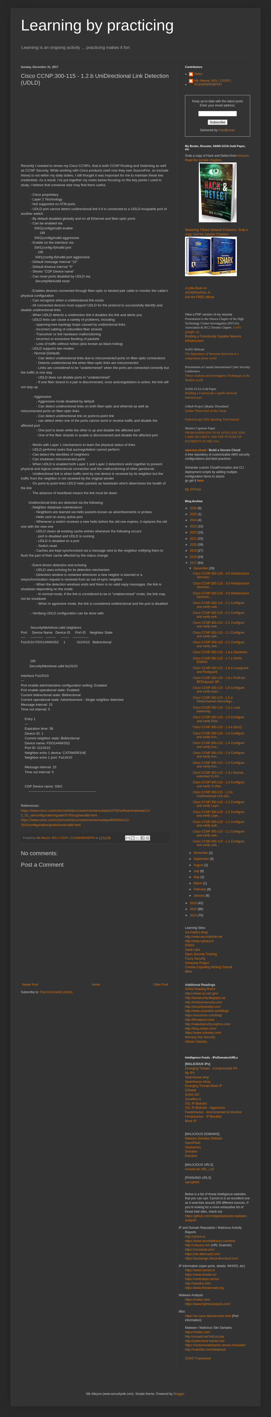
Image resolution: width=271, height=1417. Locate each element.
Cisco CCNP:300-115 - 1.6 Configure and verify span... (218, 689)
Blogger (179, 1394)
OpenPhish (192, 1143)
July (197, 871)
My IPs (190, 1073)
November (201, 853)
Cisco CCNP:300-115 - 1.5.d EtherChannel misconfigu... (213, 699)
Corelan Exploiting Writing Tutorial (208, 967)
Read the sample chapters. (203, 160)
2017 (194, 563)
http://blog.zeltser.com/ (200, 1028)
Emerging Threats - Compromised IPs (211, 1068)
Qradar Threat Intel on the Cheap (205, 411)
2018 (194, 557)
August (199, 865)
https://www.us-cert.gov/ (201, 993)
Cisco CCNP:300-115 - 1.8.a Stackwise (220, 652)
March (198, 883)
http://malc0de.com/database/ (205, 1349)
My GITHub (193, 489)
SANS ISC (192, 1095)
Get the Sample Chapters (211, 234)
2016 (194, 903)
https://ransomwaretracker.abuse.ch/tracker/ (215, 1345)
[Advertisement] (95, 127)
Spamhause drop (197, 1077)
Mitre (188, 971)
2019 (194, 550)
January (200, 895)
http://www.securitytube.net (203, 937)
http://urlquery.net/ (197, 1245)
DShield (190, 1090)
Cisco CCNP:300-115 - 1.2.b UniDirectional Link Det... (212, 794)
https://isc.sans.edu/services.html (208, 1316)
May (197, 877)
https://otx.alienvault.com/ (202, 1254)
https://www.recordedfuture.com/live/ (210, 1241)
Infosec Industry (196, 1041)
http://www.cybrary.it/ (199, 941)
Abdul (198, 74)
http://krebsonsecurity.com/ (203, 1002)
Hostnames (193, 1147)
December (201, 568)
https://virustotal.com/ (199, 1249)
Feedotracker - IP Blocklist (203, 1116)
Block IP (190, 1121)
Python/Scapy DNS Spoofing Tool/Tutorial (212, 419)
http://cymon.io (195, 1236)
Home (96, 984)
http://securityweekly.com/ (203, 1007)
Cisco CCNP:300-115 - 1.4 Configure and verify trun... (218, 735)
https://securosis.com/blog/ (203, 1015)
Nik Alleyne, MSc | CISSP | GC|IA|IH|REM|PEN (212, 82)
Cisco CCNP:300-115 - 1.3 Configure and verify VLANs (218, 784)
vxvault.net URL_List (199, 1169)
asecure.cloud (195, 450)
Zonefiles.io (193, 1099)
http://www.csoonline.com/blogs (207, 1011)
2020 (194, 544)
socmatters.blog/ (196, 932)
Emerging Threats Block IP (203, 1086)
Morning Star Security (200, 1037)
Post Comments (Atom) (56, 992)
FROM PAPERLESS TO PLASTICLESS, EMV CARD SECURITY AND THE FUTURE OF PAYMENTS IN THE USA (215, 437)
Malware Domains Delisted (203, 1138)
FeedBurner (226, 130)
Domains (191, 1151)
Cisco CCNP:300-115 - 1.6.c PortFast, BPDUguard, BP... (219, 679)
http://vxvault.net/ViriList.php (204, 1336)
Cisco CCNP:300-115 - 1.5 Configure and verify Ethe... (218, 719)
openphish (192, 1182)
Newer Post (30, 984)
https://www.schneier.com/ (203, 1033)
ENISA (189, 945)
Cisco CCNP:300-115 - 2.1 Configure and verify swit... (218, 604)
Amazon (243, 156)
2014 (194, 915)
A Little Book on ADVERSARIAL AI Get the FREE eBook (199, 292)
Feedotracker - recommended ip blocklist (213, 1112)
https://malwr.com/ (197, 1332)
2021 (194, 538)
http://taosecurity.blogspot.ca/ (205, 998)
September (202, 859)
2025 (194, 514)
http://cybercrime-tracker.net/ (205, 1341)
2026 (194, 508)
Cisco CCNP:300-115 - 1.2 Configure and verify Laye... (218, 804)
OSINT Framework (198, 1358)
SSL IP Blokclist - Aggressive (205, 1108)
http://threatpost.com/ (199, 1020)
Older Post (160, 984)
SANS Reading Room (200, 989)
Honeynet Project (197, 963)
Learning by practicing (97, 25)
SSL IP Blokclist (196, 1103)
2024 (194, 520)
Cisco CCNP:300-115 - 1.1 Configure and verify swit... (218, 823)
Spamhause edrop (198, 1082)
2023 (194, 526)
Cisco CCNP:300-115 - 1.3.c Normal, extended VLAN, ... (218, 774)
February (200, 889)
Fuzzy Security (195, 958)
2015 (194, 909)
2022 (194, 532)
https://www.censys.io (200, 1270)
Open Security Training (201, 954)
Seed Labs (192, 950)
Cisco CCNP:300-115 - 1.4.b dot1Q (217, 727)
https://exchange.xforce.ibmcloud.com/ (211, 1258)
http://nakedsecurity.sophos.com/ (208, 1024)
